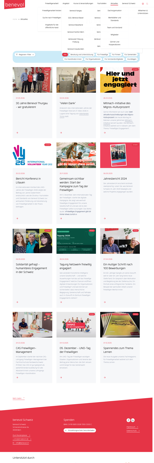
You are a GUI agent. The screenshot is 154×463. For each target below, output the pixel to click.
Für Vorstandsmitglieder (114, 59)
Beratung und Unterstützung (82, 54)
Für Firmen (116, 54)
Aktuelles (24, 19)
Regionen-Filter (25, 54)
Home (15, 19)
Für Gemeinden (130, 54)
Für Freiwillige (102, 54)
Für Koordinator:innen (73, 59)
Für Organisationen (93, 59)
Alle (65, 54)
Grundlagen (131, 59)
